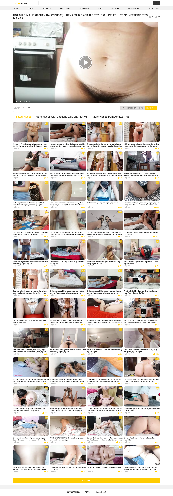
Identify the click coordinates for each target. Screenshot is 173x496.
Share (141, 108)
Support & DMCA (73, 492)
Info (123, 108)
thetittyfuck (153, 8)
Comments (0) (151, 108)
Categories (84, 8)
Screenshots (131, 108)
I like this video (15, 108)
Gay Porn (115, 8)
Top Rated (46, 8)
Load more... (86, 480)
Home (16, 8)
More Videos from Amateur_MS (111, 116)
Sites (100, 8)
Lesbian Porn (133, 8)
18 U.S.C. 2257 (101, 492)
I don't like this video (18, 108)
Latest (30, 8)
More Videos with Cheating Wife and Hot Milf (62, 116)
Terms (87, 492)
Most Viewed (65, 8)
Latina (20, 3)
